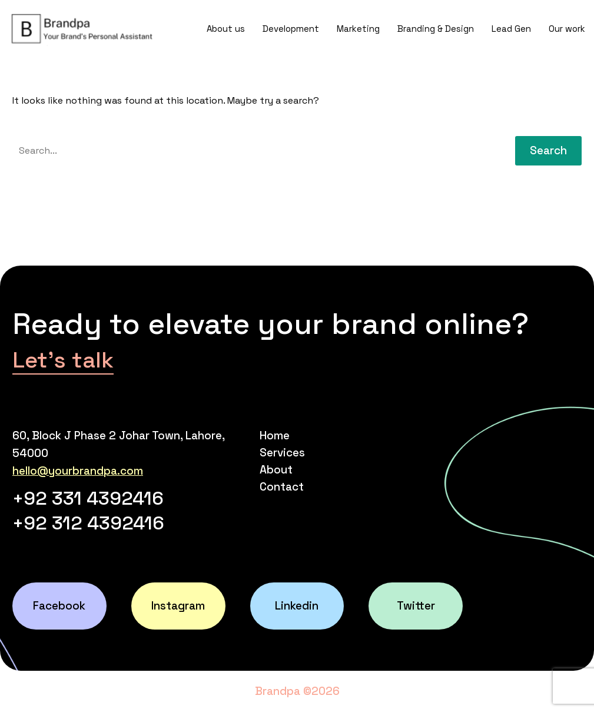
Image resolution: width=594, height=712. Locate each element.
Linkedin (296, 605)
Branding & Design (435, 28)
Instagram (178, 605)
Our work (567, 28)
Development (291, 28)
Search (548, 150)
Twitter (416, 605)
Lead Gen (511, 28)
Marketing (358, 28)
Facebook (59, 605)
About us (226, 28)
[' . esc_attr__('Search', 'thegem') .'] (254, 150)
